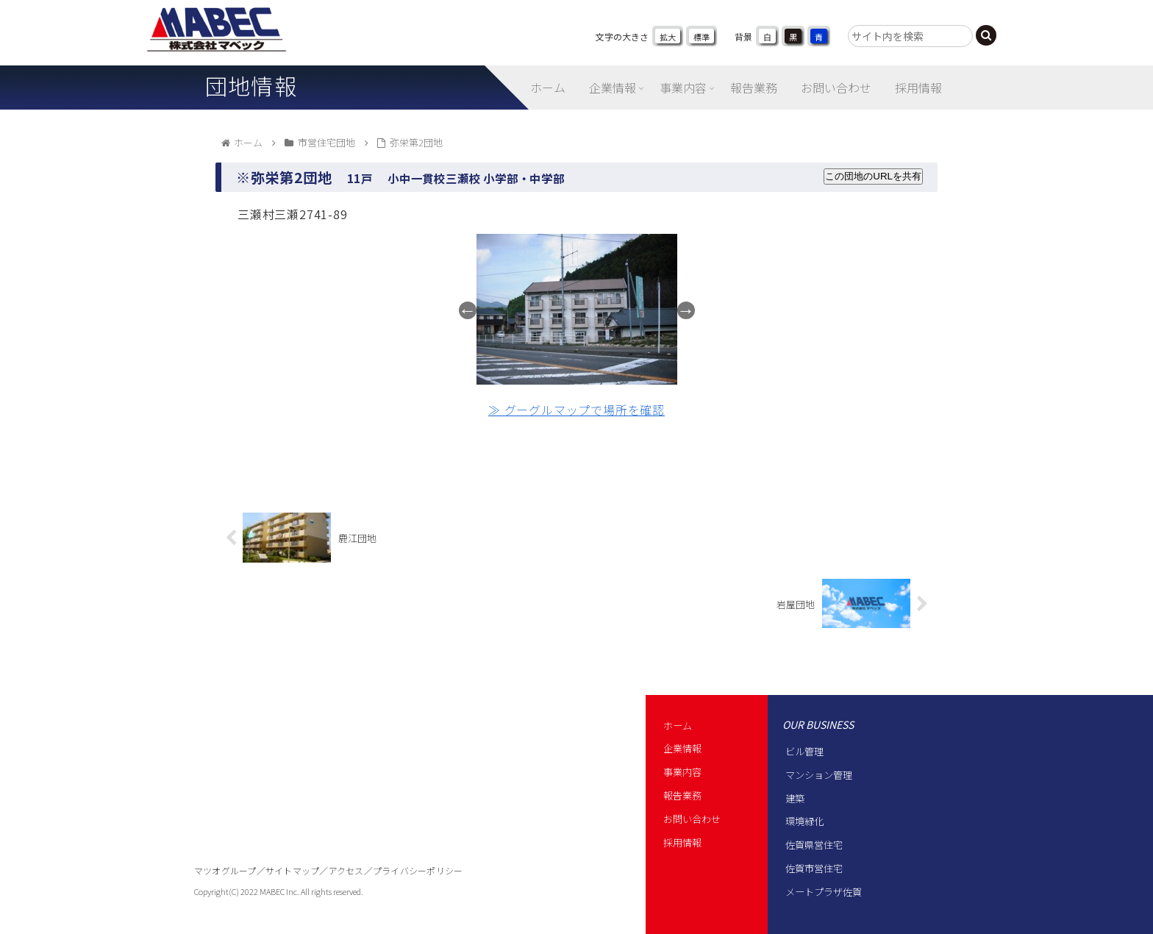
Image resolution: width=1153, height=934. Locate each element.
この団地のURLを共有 (873, 176)
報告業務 (682, 795)
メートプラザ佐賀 (823, 892)
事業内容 (682, 772)
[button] (986, 35)
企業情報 (682, 748)
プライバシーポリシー (418, 870)
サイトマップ (292, 870)
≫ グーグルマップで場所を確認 (576, 409)
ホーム (677, 725)
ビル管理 (804, 751)
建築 (794, 798)
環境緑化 (804, 821)
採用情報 (682, 842)
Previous (467, 310)
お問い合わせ (692, 819)
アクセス (346, 870)
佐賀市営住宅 (814, 868)
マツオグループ (225, 870)
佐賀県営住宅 (814, 845)
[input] (910, 36)
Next (686, 310)
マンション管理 (818, 775)
